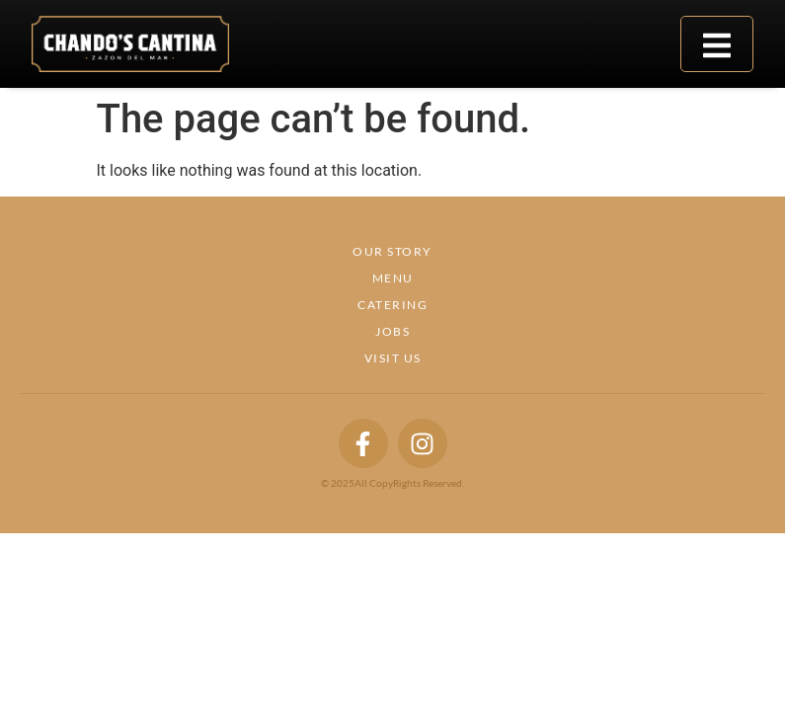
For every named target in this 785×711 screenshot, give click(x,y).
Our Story (392, 251)
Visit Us (393, 358)
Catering (392, 304)
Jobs (392, 331)
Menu (393, 278)
